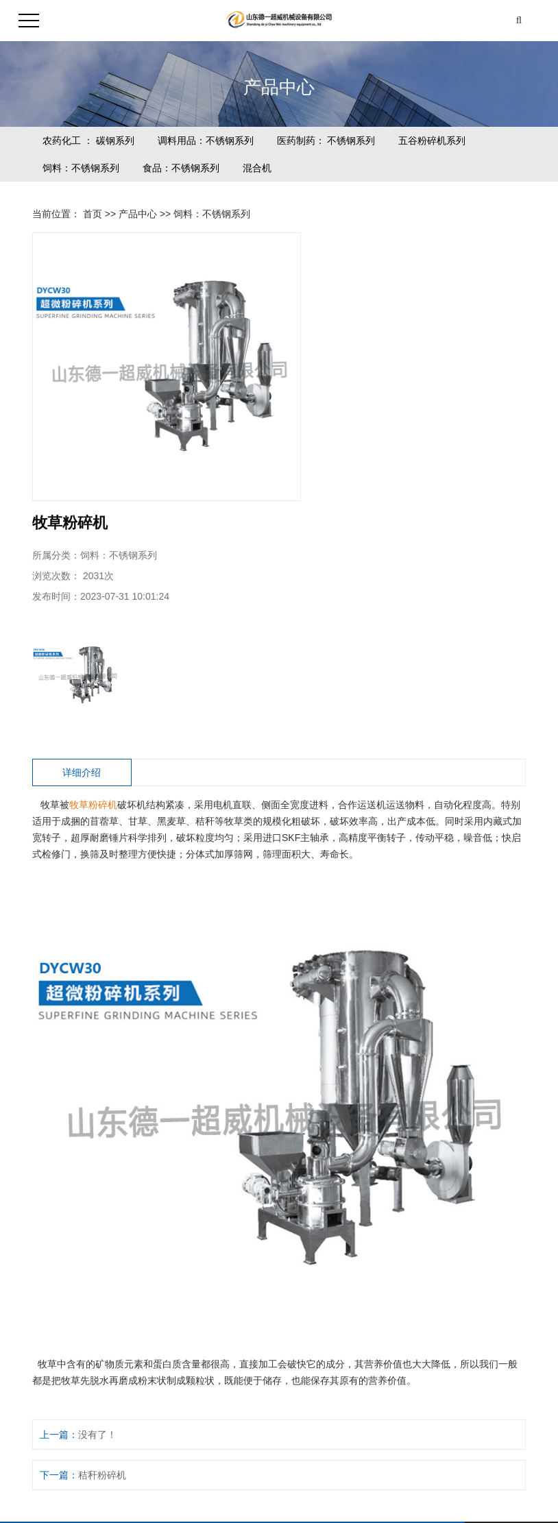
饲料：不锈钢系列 (81, 167)
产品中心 (138, 213)
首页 (92, 213)
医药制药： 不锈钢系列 (326, 140)
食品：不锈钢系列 (181, 167)
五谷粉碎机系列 (431, 140)
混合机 (257, 167)
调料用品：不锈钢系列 (206, 140)
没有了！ (97, 1434)
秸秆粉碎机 (102, 1475)
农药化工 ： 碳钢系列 (88, 140)
